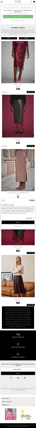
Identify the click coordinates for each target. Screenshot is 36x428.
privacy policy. (21, 389)
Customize (18, 226)
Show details (29, 218)
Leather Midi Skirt (18, 246)
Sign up (18, 373)
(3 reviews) (4, 92)
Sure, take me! (18, 16)
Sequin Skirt (18, 84)
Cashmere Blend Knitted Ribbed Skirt (18, 192)
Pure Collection (18, 402)
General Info (18, 405)
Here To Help (18, 398)
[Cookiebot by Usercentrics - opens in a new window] (29, 200)
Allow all (18, 222)
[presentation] (18, 384)
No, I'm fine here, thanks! (18, 20)
